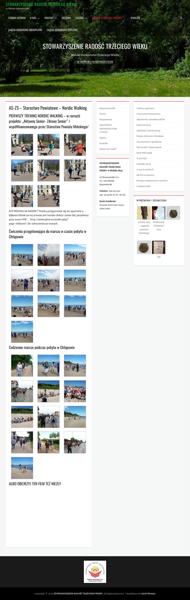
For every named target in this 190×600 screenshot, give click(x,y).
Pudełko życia (144, 164)
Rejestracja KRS (107, 108)
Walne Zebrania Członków (150, 136)
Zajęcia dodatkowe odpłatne (62, 30)
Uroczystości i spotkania (149, 141)
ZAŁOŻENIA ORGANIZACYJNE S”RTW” (108, 129)
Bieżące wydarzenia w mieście (152, 180)
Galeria (79, 18)
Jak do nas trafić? (108, 149)
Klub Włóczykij (144, 153)
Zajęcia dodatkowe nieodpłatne (25, 30)
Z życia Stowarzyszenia (148, 114)
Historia (66, 18)
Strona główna (17, 18)
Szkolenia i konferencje (148, 130)
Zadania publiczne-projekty (107, 18)
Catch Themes (148, 593)
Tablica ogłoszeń (145, 108)
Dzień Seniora (144, 125)
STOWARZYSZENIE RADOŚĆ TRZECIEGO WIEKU (41, 4)
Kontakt (49, 18)
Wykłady (135, 18)
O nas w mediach (145, 169)
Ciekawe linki (143, 186)
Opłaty (102, 138)
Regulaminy (105, 119)
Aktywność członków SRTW (151, 119)
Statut (102, 114)
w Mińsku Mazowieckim (95, 62)
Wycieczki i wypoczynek (149, 147)
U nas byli (142, 158)
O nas (33, 18)
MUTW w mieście (145, 175)
